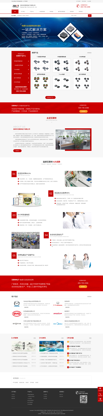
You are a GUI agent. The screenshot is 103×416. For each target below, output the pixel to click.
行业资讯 (45, 396)
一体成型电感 (42, 11)
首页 (15, 11)
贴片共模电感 (17, 77)
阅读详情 (26, 307)
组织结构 (13, 398)
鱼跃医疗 (67, 311)
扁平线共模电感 (61, 11)
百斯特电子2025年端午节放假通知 (20, 366)
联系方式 (61, 394)
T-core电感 (16, 69)
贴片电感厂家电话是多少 (74, 360)
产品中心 (32, 11)
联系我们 (81, 11)
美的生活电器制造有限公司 (72, 321)
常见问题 (45, 398)
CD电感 (23, 15)
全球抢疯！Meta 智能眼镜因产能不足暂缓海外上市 (49, 359)
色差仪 (27, 382)
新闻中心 (46, 391)
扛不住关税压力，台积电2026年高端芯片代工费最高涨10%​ (49, 366)
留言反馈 (61, 396)
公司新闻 (45, 394)
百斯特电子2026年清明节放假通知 (20, 353)
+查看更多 (89, 52)
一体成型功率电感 (18, 65)
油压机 (36, 382)
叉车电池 (32, 382)
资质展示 (72, 11)
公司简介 (13, 394)
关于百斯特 (78, 1)
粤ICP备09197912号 (56, 410)
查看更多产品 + (50, 97)
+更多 (34, 338)
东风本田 (67, 301)
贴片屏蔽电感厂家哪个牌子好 (75, 353)
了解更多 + (17, 150)
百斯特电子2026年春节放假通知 (20, 356)
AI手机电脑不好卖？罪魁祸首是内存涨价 (49, 353)
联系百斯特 (84, 1)
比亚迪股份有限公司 (29, 311)
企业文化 (13, 396)
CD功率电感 (17, 82)
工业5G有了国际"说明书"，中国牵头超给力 (49, 362)
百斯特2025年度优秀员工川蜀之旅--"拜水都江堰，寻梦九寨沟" (22, 362)
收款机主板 (21, 382)
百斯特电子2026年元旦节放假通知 (20, 359)
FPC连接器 (15, 382)
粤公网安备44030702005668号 (67, 410)
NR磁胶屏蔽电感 (18, 61)
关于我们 (23, 11)
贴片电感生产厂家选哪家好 (75, 367)
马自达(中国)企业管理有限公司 (32, 301)
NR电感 (51, 11)
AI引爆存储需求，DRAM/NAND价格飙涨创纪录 (49, 356)
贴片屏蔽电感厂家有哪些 (74, 347)
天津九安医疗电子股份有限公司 (32, 321)
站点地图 (89, 1)
